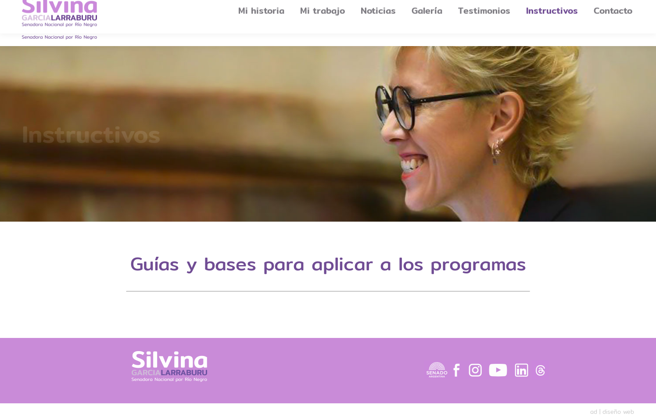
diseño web (618, 411)
